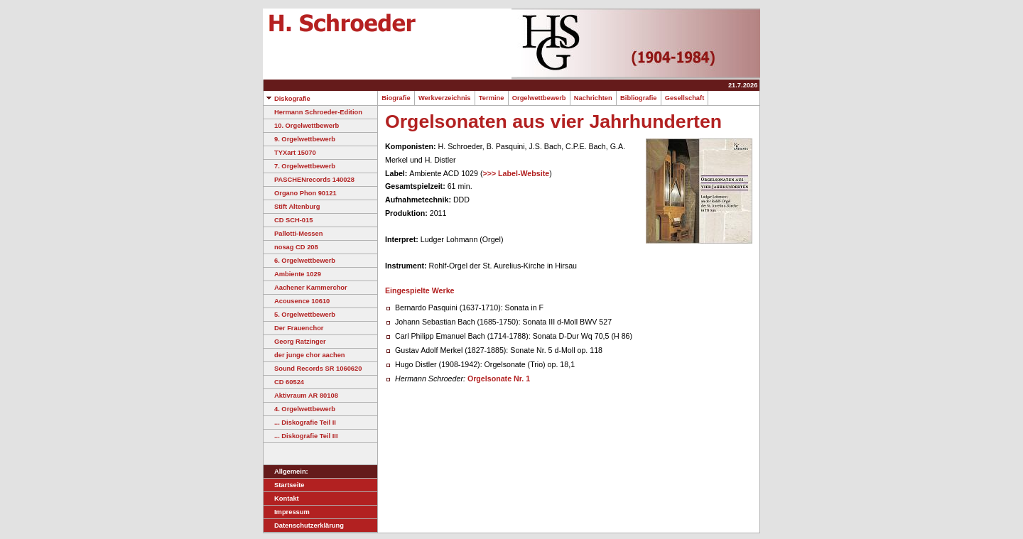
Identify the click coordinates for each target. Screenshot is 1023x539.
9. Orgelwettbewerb (299, 139)
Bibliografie (639, 98)
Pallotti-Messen (293, 233)
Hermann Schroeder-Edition (313, 112)
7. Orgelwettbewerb (299, 166)
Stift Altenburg (292, 206)
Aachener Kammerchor (305, 287)
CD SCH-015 (288, 220)
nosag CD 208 (291, 247)
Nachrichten (593, 98)
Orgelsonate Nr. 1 (498, 378)
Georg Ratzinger (295, 341)
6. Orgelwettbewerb (299, 260)
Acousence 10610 (297, 301)
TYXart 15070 (290, 152)
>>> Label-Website (515, 173)
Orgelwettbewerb (539, 98)
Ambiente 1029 (292, 274)
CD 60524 (284, 382)
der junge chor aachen (304, 355)
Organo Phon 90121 (300, 193)
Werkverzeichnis (445, 98)
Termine (491, 98)
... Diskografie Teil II (300, 422)
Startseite (284, 485)
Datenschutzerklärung (304, 525)
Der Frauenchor (293, 328)
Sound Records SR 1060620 (313, 368)
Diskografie (287, 98)
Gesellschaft (684, 98)
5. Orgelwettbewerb (299, 314)
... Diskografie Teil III (301, 436)
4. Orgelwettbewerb (299, 409)
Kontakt (281, 498)
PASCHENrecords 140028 (309, 179)
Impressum (287, 512)
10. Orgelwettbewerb (301, 125)
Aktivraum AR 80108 (301, 395)
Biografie (396, 98)
